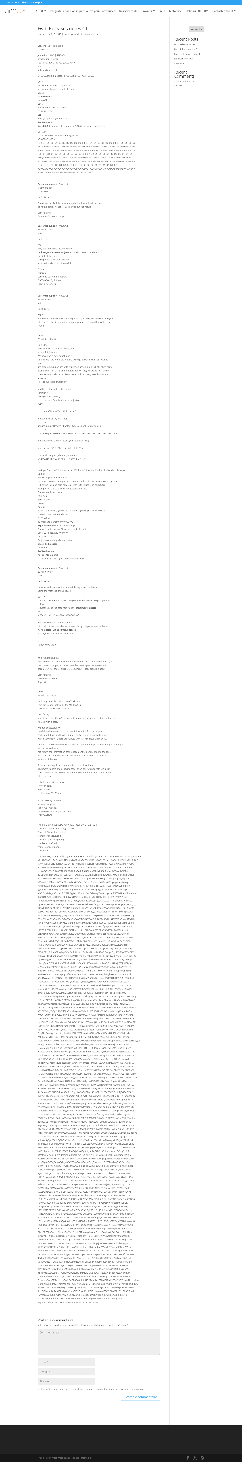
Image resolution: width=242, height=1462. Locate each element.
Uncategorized (71, 34)
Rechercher (197, 29)
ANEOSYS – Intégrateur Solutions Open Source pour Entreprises (75, 11)
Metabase (175, 11)
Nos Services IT (128, 11)
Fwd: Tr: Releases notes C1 (188, 53)
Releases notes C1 (183, 58)
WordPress (57, 1457)
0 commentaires (89, 34)
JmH (44, 34)
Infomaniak (86, 1457)
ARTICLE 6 (179, 63)
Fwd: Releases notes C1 (186, 44)
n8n (162, 11)
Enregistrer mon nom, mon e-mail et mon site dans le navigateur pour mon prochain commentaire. (92, 1389)
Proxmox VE (149, 11)
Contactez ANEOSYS (224, 11)
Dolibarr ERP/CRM (197, 11)
